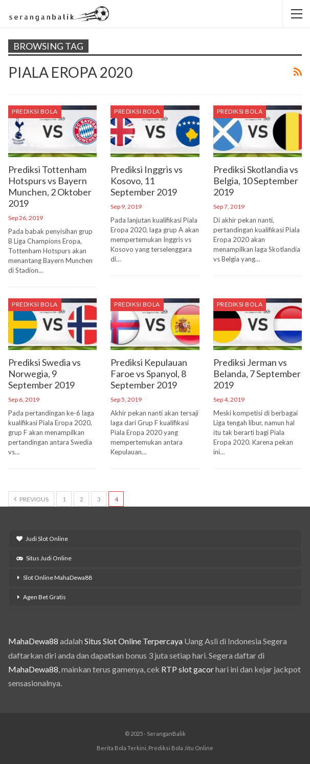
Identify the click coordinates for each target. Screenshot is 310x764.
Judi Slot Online (42, 538)
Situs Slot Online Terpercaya (133, 641)
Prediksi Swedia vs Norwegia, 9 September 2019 (44, 373)
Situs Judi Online (44, 558)
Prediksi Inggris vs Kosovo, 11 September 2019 (146, 181)
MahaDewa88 (33, 641)
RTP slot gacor (187, 669)
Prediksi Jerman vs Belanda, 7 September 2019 (257, 373)
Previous (31, 499)
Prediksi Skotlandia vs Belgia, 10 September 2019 (255, 181)
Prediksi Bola (35, 111)
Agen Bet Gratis (44, 597)
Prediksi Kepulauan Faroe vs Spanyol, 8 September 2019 (148, 373)
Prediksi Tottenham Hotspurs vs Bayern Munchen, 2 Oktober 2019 (50, 186)
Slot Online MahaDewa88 (57, 577)
